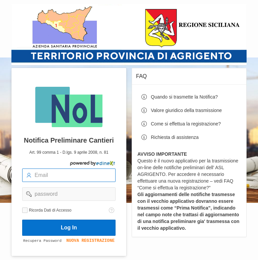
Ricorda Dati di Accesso (50, 210)
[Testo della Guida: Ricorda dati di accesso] (112, 210)
